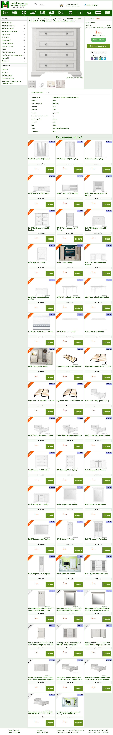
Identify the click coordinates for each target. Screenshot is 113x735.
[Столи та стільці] (79, 13)
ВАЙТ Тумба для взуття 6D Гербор (38, 229)
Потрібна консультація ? (98, 52)
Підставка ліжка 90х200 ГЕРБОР (69, 366)
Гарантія (5, 69)
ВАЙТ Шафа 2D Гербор (94, 159)
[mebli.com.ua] (5, 13)
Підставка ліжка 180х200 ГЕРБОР (98, 366)
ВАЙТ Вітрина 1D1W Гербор (39, 574)
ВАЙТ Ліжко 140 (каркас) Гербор (97, 435)
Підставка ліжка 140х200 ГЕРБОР (70, 401)
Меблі (40, 19)
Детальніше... (41, 164)
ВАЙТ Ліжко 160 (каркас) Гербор (69, 435)
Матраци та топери (13, 52)
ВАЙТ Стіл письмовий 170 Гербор (95, 263)
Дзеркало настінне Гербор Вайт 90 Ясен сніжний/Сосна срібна (97, 609)
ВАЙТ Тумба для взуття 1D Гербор (95, 229)
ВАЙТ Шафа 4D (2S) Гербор (39, 159)
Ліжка (13, 49)
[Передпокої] (51, 13)
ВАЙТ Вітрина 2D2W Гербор (96, 539)
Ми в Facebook (14, 730)
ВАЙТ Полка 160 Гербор (66, 332)
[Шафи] (24, 13)
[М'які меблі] (98, 13)
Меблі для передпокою (13, 32)
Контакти (5, 72)
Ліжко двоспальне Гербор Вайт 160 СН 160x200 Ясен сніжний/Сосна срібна (97, 679)
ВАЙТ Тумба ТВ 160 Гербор (39, 193)
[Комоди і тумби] (70, 13)
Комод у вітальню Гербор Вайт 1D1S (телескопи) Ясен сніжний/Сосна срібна (40, 645)
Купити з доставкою (98, 46)
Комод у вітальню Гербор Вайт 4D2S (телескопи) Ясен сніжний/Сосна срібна (40, 679)
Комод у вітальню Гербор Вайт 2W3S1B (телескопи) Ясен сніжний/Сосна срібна (69, 645)
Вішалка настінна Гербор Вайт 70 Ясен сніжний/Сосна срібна (41, 609)
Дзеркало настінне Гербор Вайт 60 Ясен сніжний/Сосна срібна (69, 609)
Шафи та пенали (13, 43)
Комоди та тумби (50, 19)
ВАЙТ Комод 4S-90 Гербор (38, 470)
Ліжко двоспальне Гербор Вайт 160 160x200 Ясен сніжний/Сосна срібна (69, 679)
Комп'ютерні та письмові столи (13, 55)
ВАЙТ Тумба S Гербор (36, 262)
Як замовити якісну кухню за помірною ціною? (11, 82)
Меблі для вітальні (13, 26)
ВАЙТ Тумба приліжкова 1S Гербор (96, 194)
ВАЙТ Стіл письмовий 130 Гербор (38, 298)
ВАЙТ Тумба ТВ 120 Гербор (67, 193)
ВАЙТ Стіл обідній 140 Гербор (97, 297)
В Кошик (50, 170)
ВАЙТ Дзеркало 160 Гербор (39, 539)
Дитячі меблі (13, 34)
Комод (62, 19)
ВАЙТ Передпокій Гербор (38, 366)
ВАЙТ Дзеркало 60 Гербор (95, 504)
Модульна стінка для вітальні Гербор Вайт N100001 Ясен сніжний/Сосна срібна (68, 714)
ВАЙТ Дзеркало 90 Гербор (67, 504)
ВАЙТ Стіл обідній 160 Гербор (68, 297)
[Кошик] (70, 5)
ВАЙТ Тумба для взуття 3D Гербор (67, 229)
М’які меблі (13, 37)
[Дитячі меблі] (42, 13)
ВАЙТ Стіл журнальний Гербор (40, 332)
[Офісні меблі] (89, 13)
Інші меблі (13, 58)
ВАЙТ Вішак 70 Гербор (65, 539)
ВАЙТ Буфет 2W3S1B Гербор (96, 574)
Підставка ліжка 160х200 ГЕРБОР (41, 401)
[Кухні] (14, 13)
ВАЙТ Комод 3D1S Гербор (38, 504)
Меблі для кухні (13, 23)
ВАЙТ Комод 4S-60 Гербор (67, 470)
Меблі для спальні (13, 29)
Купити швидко (98, 40)
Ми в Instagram (14, 732)
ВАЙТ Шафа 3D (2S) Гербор (67, 159)
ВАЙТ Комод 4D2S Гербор (95, 470)
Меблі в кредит (7, 75)
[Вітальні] (61, 13)
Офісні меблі (13, 40)
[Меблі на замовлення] (107, 14)
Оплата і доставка (8, 78)
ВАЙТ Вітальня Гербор (66, 574)
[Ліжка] (33, 13)
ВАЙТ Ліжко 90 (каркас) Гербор (97, 401)
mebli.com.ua (19, 3)
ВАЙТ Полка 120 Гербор (94, 332)
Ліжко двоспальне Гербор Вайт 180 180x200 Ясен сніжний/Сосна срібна (41, 714)
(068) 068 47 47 (42, 732)
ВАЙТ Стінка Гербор (65, 262)
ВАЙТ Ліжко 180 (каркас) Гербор (40, 435)
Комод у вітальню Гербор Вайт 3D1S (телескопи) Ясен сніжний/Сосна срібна (97, 645)
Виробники (13, 61)
